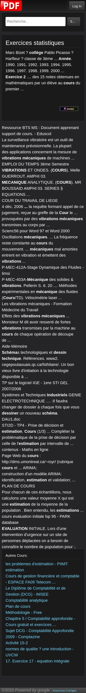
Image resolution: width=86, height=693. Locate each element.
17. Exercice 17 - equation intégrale (37, 661)
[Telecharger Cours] (11, 10)
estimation (15, 570)
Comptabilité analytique (27, 600)
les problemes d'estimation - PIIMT (37, 564)
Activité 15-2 (17, 643)
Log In (77, 6)
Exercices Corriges (64, 690)
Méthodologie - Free (24, 612)
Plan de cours (18, 606)
